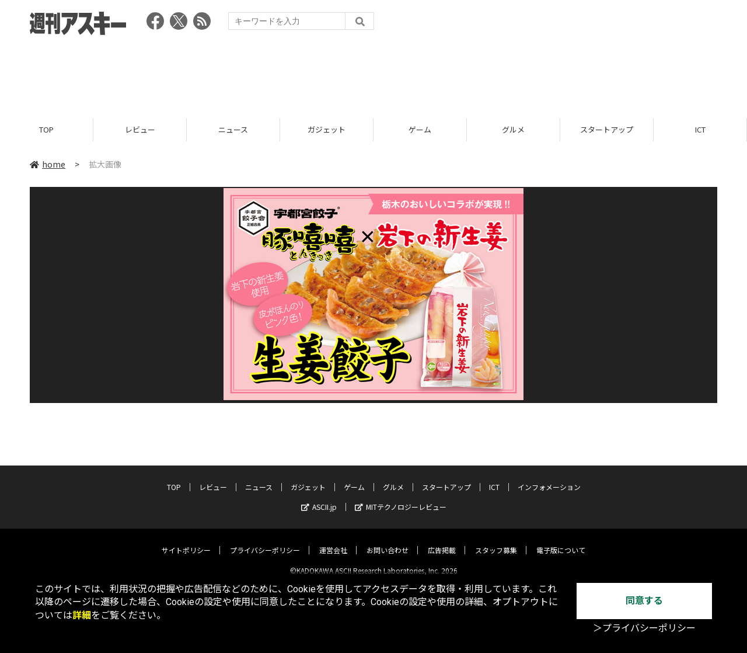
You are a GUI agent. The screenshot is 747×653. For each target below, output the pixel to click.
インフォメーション (549, 477)
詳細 (81, 615)
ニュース (233, 130)
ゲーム (420, 130)
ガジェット (326, 130)
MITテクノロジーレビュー (400, 497)
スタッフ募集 (496, 541)
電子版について (560, 541)
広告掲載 (442, 541)
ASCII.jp (319, 497)
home (47, 165)
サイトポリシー (186, 541)
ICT (700, 130)
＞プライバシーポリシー (644, 628)
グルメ (513, 130)
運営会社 (333, 541)
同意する (644, 600)
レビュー (140, 130)
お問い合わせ (387, 541)
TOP (46, 130)
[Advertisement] (373, 73)
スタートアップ (606, 130)
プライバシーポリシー (265, 541)
